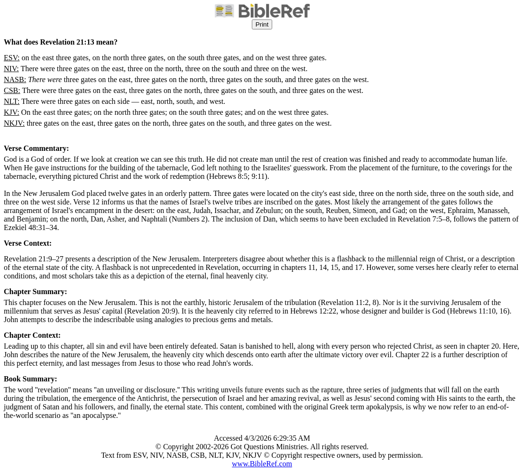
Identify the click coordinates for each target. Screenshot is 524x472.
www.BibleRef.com (262, 464)
